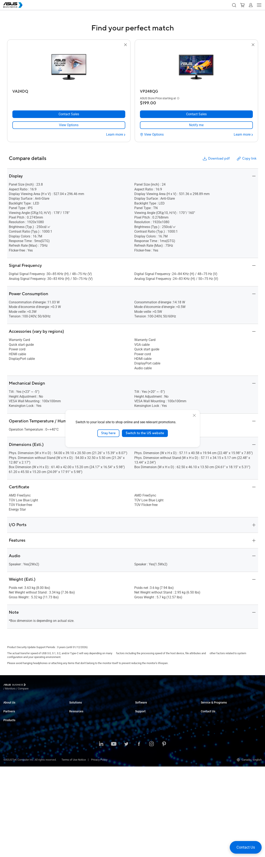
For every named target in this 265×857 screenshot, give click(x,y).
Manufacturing (78, 737)
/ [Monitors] (33, 685)
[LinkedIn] (101, 835)
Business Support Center (149, 728)
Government (76, 763)
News (72, 804)
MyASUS (140, 706)
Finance (74, 756)
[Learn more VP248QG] (243, 134)
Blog (71, 791)
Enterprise (75, 712)
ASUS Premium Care (213, 706)
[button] (233, 5)
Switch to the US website (145, 433)
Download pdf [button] (216, 158)
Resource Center (79, 810)
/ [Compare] (45, 685)
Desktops (9, 757)
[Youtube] (113, 835)
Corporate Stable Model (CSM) (219, 712)
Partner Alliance (12, 728)
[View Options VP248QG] (152, 134)
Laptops (8, 750)
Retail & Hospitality (80, 725)
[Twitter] (126, 835)
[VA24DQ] (68, 90)
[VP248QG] (196, 90)
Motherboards (11, 776)
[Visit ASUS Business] (15, 685)
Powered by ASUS (211, 719)
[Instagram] (151, 835)
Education (75, 719)
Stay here (108, 433)
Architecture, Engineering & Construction (93, 744)
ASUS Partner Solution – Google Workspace (95, 775)
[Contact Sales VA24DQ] (68, 114)
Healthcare (75, 731)
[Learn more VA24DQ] (115, 134)
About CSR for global (15, 712)
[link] (68, 125)
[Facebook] (139, 835)
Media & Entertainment (82, 750)
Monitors (8, 769)
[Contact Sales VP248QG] (196, 114)
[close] (194, 415)
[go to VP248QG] (196, 67)
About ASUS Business (16, 706)
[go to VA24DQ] (69, 67)
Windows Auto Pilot (146, 712)
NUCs (6, 763)
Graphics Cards (12, 782)
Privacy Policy (99, 850)
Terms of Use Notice (73, 850)
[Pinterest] (164, 835)
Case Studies (77, 797)
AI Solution (75, 769)
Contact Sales (209, 734)
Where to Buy (11, 734)
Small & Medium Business (84, 706)
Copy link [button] (246, 158)
